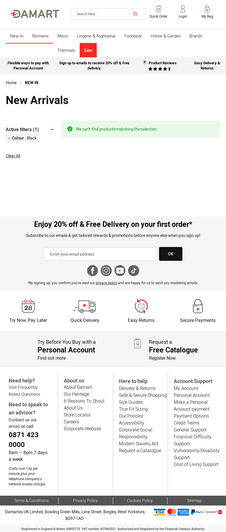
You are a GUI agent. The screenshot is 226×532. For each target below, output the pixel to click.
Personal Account (191, 395)
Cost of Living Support (196, 464)
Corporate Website (82, 428)
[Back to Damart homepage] (34, 14)
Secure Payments (198, 320)
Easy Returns (141, 320)
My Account (185, 388)
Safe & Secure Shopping (143, 395)
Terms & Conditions (31, 500)
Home (11, 82)
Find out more (52, 358)
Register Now (162, 358)
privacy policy (106, 283)
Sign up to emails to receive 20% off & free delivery (94, 64)
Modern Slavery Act (138, 443)
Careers (71, 421)
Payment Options (191, 415)
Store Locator (77, 414)
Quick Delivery (84, 320)
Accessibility (131, 422)
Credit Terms (186, 422)
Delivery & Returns (137, 388)
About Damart (78, 386)
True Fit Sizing (133, 409)
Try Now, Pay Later (28, 320)
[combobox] (108, 14)
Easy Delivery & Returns (207, 64)
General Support (190, 429)
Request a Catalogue (139, 450)
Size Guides (130, 402)
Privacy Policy (86, 500)
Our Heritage (76, 393)
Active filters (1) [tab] (22, 129)
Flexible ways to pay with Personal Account (28, 64)
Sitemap (194, 500)
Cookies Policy (139, 500)
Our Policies (130, 415)
